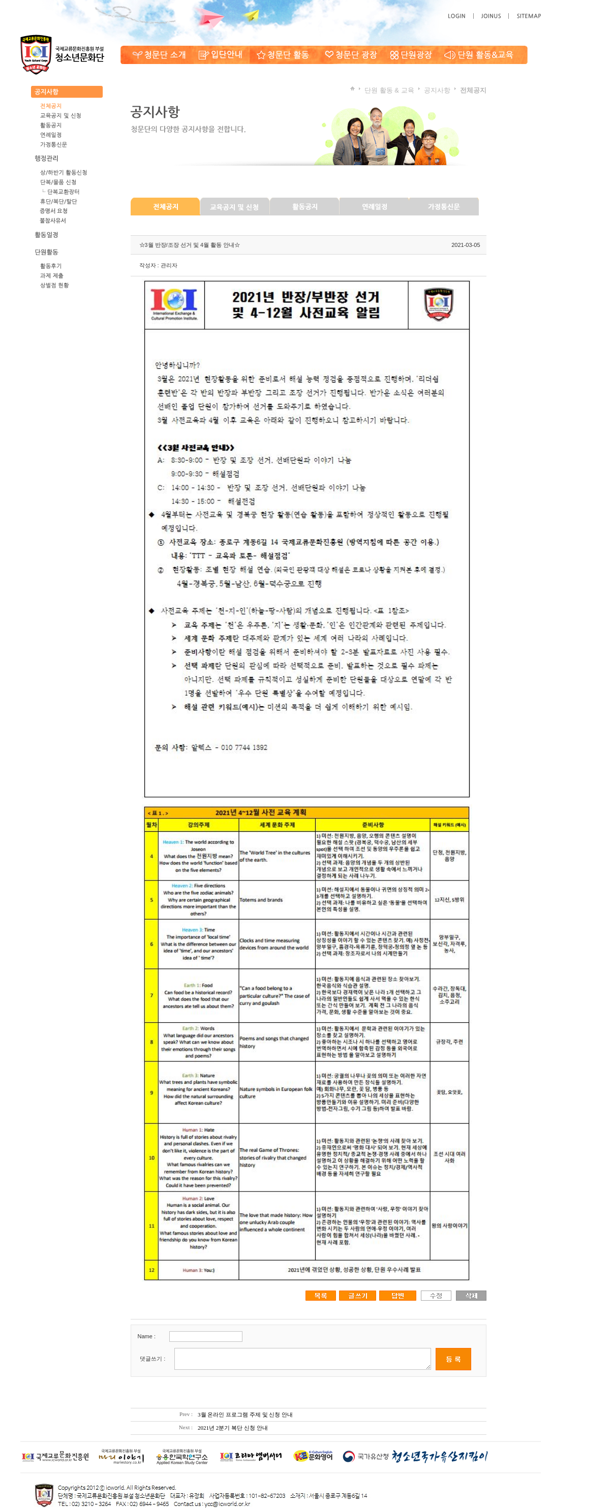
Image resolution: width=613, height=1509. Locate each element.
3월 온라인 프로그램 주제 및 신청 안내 (245, 1414)
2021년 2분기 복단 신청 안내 (233, 1428)
